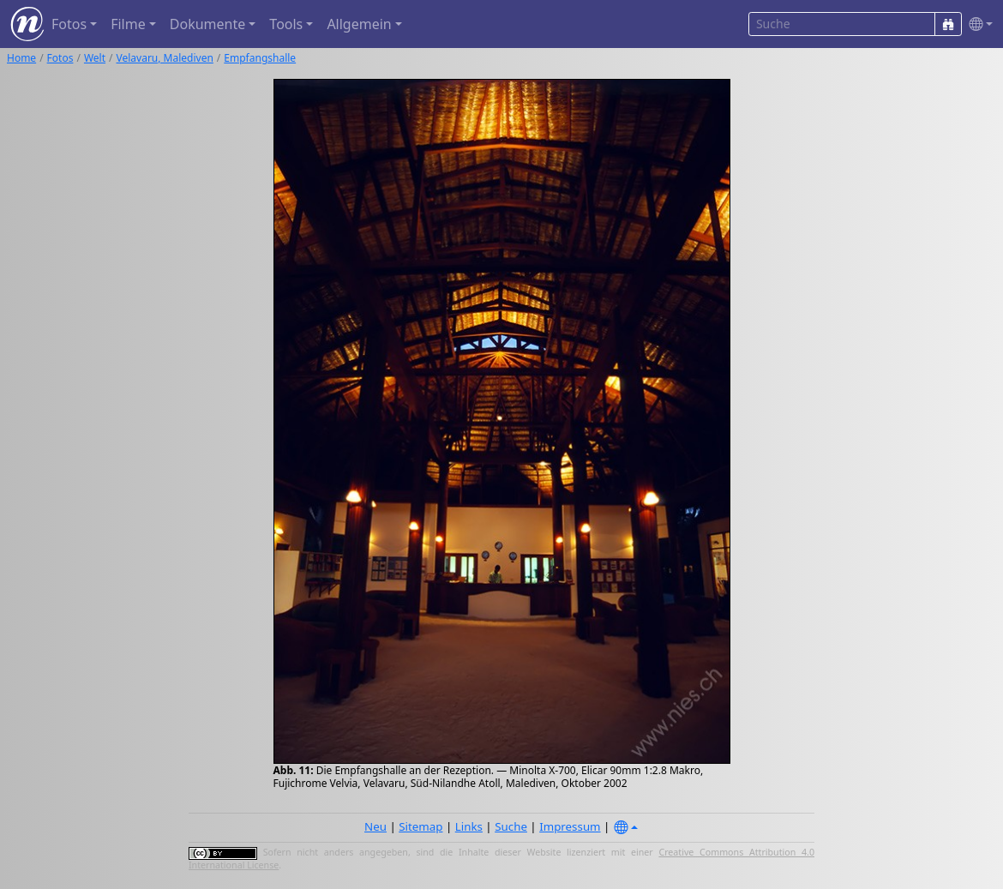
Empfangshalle (260, 58)
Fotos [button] (69, 24)
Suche (511, 826)
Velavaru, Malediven (165, 58)
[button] (977, 24)
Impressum (569, 826)
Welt (94, 58)
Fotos (60, 58)
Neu (375, 826)
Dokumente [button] (207, 24)
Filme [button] (128, 24)
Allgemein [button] (359, 24)
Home (21, 58)
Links (469, 826)
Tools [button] (286, 24)
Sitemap (420, 826)
